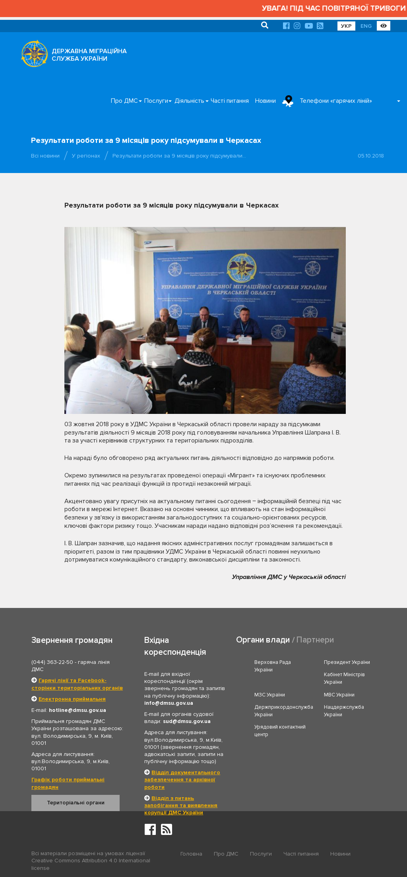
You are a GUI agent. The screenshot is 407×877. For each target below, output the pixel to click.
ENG (366, 26)
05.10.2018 (371, 155)
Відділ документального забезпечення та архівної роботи (182, 779)
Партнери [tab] (315, 640)
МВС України (339, 695)
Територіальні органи (76, 802)
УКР (346, 26)
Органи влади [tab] (263, 640)
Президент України (347, 662)
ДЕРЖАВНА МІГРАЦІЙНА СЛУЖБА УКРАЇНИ (89, 55)
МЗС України (269, 695)
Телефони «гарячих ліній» (336, 101)
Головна (191, 853)
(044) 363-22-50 (52, 662)
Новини (265, 101)
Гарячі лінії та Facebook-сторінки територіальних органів (77, 684)
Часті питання (230, 101)
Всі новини (45, 155)
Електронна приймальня (72, 699)
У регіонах (86, 155)
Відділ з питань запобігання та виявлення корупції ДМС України (180, 805)
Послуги (156, 101)
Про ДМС (124, 101)
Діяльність (189, 101)
